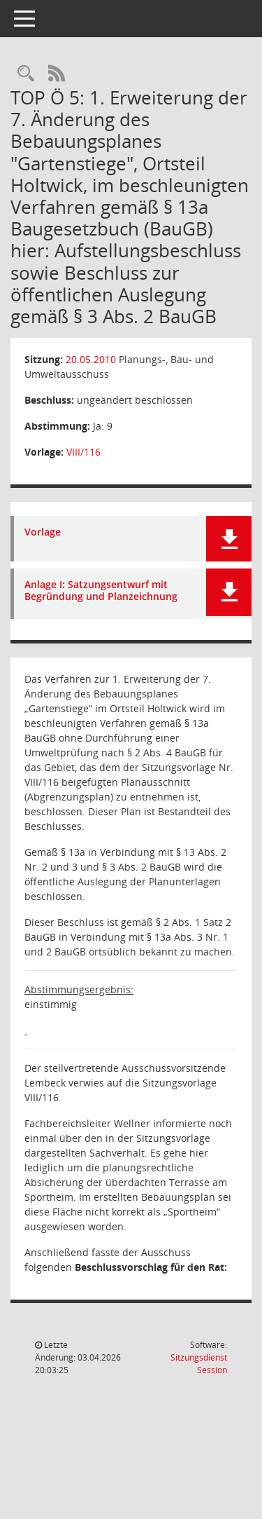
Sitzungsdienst (198, 1363)
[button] (229, 538)
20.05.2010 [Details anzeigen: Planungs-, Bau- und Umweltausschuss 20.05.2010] (91, 359)
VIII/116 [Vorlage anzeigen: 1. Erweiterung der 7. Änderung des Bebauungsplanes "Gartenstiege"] (83, 451)
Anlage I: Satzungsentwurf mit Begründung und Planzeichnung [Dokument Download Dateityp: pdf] (100, 591)
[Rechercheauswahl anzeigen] (25, 74)
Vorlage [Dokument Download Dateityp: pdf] (42, 532)
